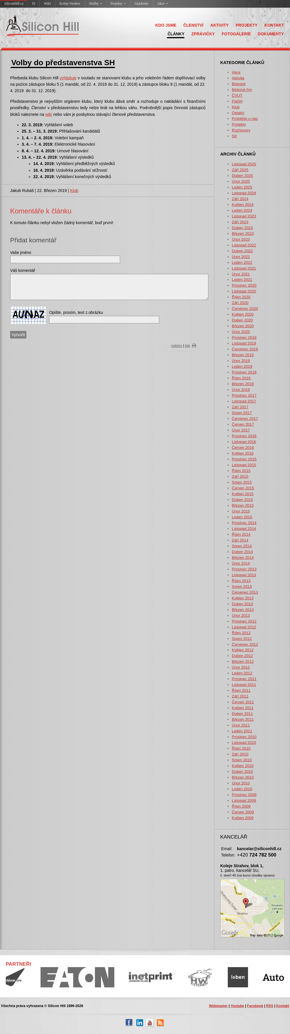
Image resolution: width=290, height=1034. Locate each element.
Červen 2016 (243, 447)
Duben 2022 (242, 251)
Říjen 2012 (241, 633)
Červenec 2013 (245, 592)
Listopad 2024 (244, 193)
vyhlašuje (68, 78)
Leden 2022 (242, 262)
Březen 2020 (243, 326)
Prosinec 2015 (244, 459)
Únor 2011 (241, 725)
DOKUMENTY (271, 34)
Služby (95, 3)
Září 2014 (240, 540)
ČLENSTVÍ (193, 25)
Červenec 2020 (245, 308)
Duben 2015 (242, 499)
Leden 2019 (242, 366)
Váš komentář (22, 270)
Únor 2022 (241, 257)
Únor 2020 (241, 332)
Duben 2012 (242, 656)
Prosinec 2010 (244, 737)
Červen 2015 (243, 488)
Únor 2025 (241, 181)
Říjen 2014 (241, 534)
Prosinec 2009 (244, 795)
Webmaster (218, 1006)
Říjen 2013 (241, 581)
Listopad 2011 (244, 684)
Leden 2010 (242, 789)
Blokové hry (242, 89)
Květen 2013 (243, 598)
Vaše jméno (20, 252)
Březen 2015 (243, 505)
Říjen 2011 (241, 690)
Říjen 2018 (241, 378)
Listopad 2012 (244, 627)
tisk (187, 346)
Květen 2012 (243, 650)
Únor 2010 (241, 783)
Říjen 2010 (241, 748)
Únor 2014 (241, 563)
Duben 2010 (242, 771)
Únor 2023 (241, 239)
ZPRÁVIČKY (203, 34)
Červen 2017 (243, 424)
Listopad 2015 (244, 465)
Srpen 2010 (242, 760)
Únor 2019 (241, 360)
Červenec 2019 (245, 349)
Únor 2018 (241, 389)
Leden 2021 (242, 279)
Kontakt (282, 1006)
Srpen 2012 (242, 638)
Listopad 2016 (244, 442)
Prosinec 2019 (244, 337)
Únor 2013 (241, 615)
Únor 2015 (241, 511)
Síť (234, 136)
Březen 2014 (243, 557)
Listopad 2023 (244, 216)
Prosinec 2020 (244, 285)
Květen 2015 (243, 494)
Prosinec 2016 (244, 436)
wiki (48, 114)
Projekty (118, 3)
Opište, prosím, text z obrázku (76, 312)
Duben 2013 (242, 604)
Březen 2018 (243, 384)
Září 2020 (240, 303)
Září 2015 (240, 476)
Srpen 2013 (242, 586)
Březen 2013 (243, 609)
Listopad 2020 (244, 291)
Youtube (237, 1006)
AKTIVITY (219, 25)
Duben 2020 (242, 320)
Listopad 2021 (244, 268)
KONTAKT (274, 25)
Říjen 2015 (241, 470)
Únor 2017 (241, 430)
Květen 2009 (243, 818)
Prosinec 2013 (244, 569)
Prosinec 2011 (244, 679)
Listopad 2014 (244, 528)
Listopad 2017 (244, 401)
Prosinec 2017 (244, 395)
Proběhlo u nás (245, 118)
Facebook (255, 1006)
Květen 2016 (243, 453)
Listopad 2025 (244, 164)
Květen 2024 (243, 204)
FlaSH (237, 101)
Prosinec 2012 (244, 621)
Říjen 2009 (241, 806)
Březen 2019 (243, 355)
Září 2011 (240, 696)
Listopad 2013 (244, 575)
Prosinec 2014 (244, 523)
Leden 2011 (242, 731)
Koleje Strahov (70, 3)
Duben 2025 (242, 175)
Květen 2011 (243, 708)
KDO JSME (165, 25)
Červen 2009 (243, 812)
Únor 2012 (241, 667)
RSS (270, 1006)
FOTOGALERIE (236, 34)
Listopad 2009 (244, 800)
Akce (162, 3)
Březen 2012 (243, 661)
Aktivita (238, 78)
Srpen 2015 (242, 482)
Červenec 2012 (245, 644)
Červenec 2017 (245, 418)
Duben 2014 (242, 552)
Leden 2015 (242, 517)
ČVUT (237, 95)
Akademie (141, 3)
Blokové (238, 84)
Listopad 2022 (244, 245)
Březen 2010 (243, 777)
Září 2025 (240, 170)
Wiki (47, 3)
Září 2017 (240, 407)
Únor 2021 (241, 274)
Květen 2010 (243, 766)
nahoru (176, 346)
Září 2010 (240, 754)
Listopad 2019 (244, 343)
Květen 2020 (243, 314)
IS (33, 3)
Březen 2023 (243, 233)
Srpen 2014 (242, 546)
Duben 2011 (242, 713)
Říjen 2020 (241, 297)
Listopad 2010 (244, 742)
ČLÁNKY (176, 34)
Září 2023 (240, 222)
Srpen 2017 (242, 413)
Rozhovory (241, 130)
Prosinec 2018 (244, 372)
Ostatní (238, 113)
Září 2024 (240, 199)
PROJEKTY (246, 25)
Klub (236, 107)
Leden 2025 (242, 187)
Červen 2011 (243, 702)
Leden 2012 (242, 673)
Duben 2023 (242, 228)
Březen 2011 (243, 719)
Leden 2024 (242, 210)
